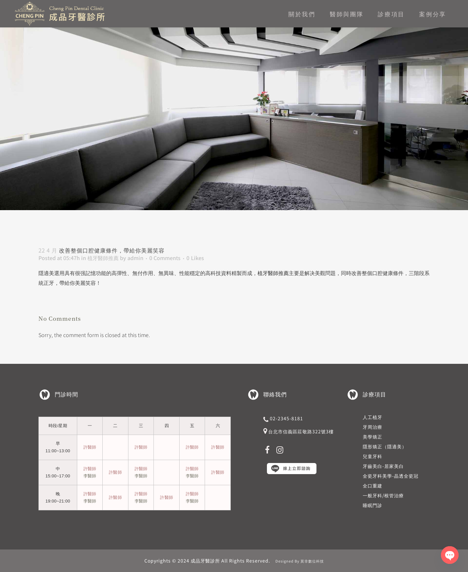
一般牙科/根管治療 (383, 495)
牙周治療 (372, 427)
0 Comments (165, 258)
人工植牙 (372, 417)
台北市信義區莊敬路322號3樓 (301, 431)
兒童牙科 (372, 456)
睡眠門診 (372, 505)
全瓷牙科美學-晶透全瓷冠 (390, 475)
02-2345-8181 (286, 418)
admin (135, 258)
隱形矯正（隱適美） (385, 446)
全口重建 (372, 485)
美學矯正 (372, 436)
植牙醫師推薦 (103, 258)
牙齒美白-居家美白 (383, 466)
